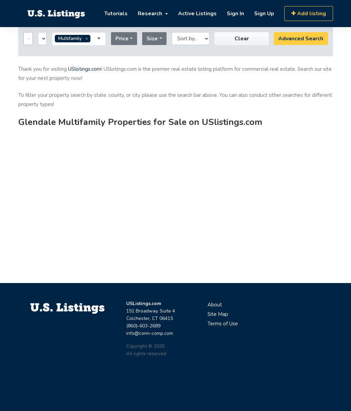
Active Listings (197, 13)
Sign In (235, 13)
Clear (242, 38)
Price (122, 38)
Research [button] (150, 13)
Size (152, 38)
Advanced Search (300, 38)
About (214, 304)
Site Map (217, 314)
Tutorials (116, 13)
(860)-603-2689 (143, 326)
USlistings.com (84, 69)
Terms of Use (222, 323)
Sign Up (264, 13)
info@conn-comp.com (149, 333)
